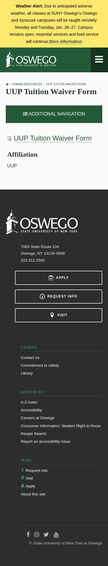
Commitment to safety (40, 365)
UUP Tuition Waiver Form (53, 138)
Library (27, 373)
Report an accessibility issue (45, 441)
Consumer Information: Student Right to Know (61, 426)
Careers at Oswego (37, 418)
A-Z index (29, 402)
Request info (58, 296)
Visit (58, 315)
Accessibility (31, 410)
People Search (33, 433)
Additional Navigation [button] (54, 113)
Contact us (30, 357)
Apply (58, 277)
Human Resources (27, 84)
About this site (33, 494)
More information (65, 41)
